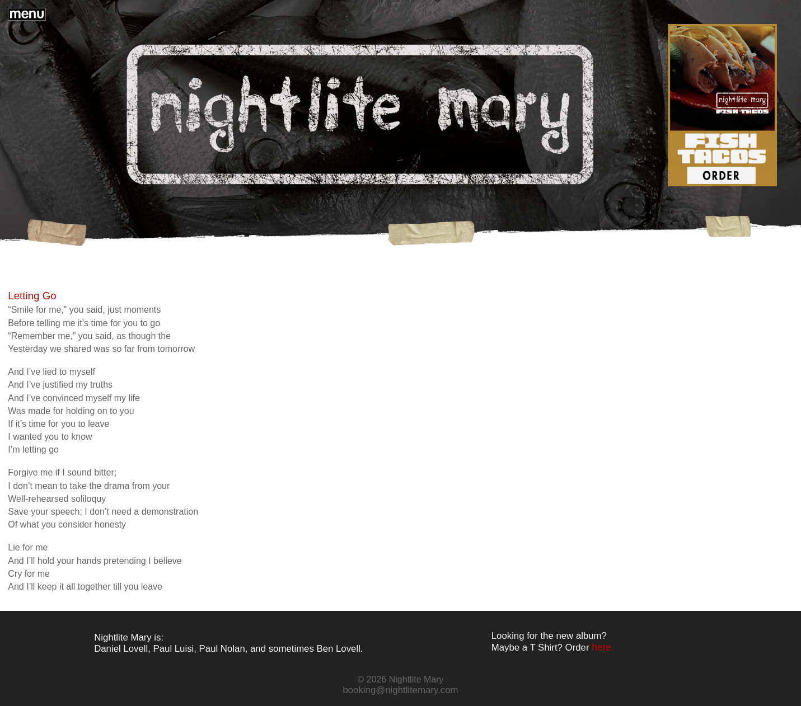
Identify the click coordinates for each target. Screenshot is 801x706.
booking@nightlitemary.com (400, 690)
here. (603, 647)
